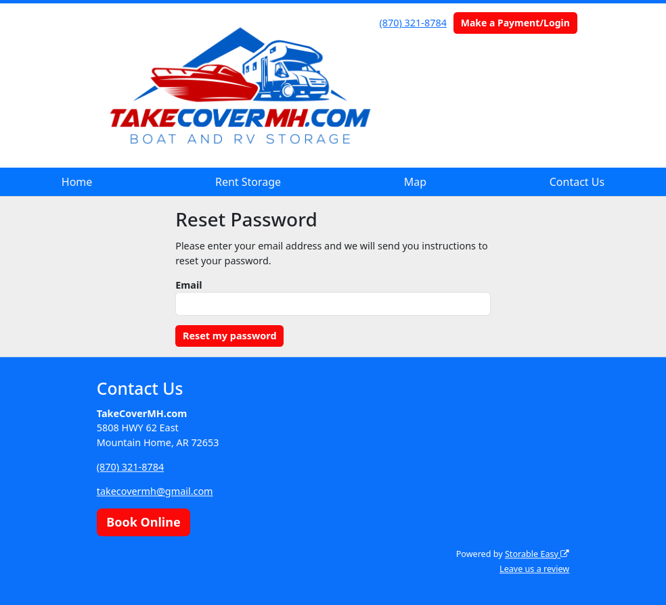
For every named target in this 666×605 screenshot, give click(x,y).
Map (415, 181)
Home (77, 181)
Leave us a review (534, 569)
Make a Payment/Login (515, 22)
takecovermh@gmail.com (155, 491)
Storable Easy (537, 554)
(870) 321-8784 (413, 22)
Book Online (143, 522)
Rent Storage (248, 181)
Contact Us (577, 181)
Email (188, 285)
